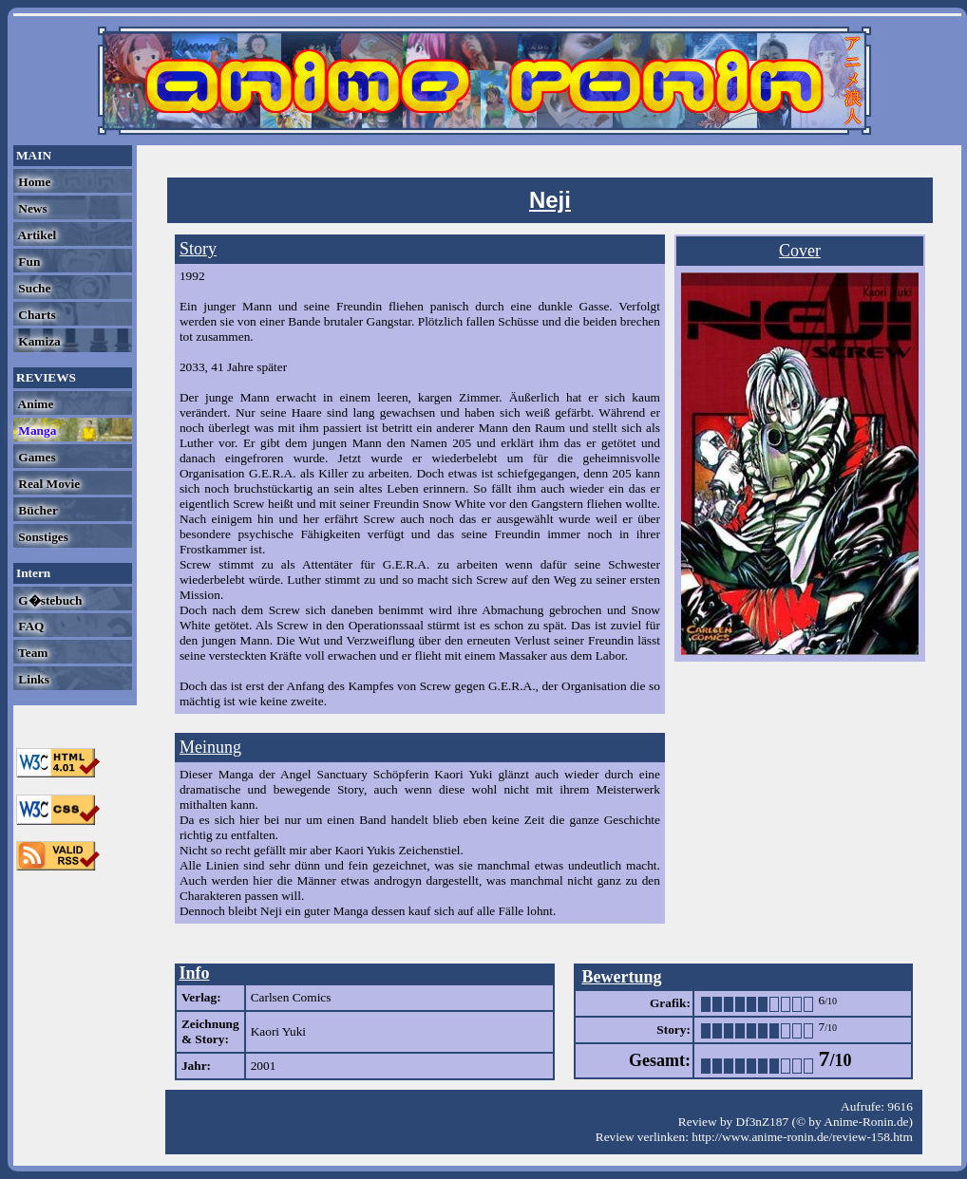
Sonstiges (41, 537)
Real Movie (47, 484)
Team (31, 653)
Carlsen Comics (291, 997)
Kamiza (38, 341)
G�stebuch (48, 600)
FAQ (29, 626)
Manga (35, 430)
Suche (32, 288)
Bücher (36, 510)
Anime (34, 404)
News (31, 208)
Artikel (35, 235)
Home (32, 182)
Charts (35, 315)
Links (32, 679)
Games (35, 457)
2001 (263, 1065)
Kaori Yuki (278, 1031)
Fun (27, 261)
